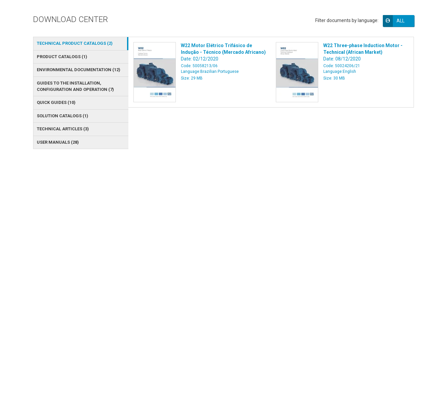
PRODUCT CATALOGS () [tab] (62, 56)
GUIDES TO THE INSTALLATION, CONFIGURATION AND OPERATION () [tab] (75, 86)
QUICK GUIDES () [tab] (56, 102)
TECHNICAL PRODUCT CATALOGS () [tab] (75, 43)
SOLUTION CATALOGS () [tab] (62, 115)
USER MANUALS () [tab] (58, 142)
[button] (403, 20)
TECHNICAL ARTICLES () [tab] (63, 128)
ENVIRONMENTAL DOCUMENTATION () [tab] (78, 69)
